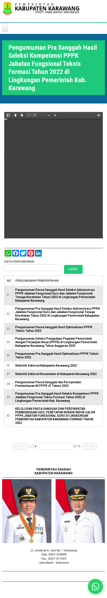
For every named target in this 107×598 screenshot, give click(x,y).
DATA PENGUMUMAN (19, 261)
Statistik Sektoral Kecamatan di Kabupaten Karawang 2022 (56, 374)
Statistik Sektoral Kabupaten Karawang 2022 (46, 365)
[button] (95, 586)
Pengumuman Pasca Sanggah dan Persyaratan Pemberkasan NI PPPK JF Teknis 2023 (48, 383)
